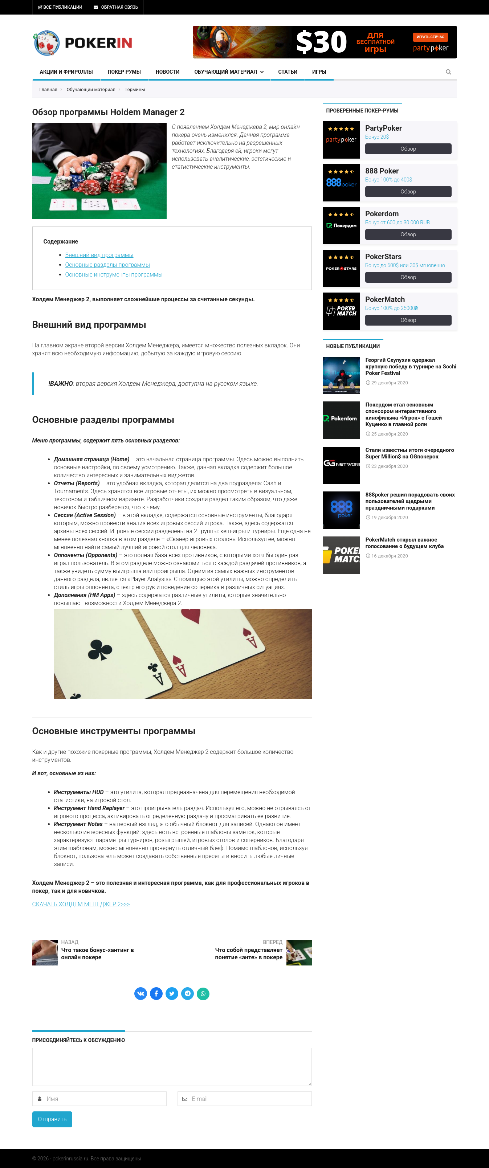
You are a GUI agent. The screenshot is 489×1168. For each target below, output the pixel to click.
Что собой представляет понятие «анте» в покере (248, 954)
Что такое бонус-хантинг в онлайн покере (97, 954)
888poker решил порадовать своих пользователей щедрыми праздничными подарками (410, 501)
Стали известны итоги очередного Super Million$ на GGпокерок (410, 453)
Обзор (408, 149)
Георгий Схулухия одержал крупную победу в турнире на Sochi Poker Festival (411, 366)
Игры (319, 72)
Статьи (287, 72)
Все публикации (60, 7)
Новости (168, 72)
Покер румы (124, 72)
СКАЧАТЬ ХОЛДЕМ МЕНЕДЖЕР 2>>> (81, 904)
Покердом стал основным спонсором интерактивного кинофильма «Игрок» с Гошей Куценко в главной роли (404, 414)
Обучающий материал (226, 72)
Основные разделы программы (107, 264)
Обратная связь (116, 7)
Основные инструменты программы (114, 274)
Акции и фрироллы (66, 72)
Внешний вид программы (99, 255)
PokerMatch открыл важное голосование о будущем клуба (405, 542)
